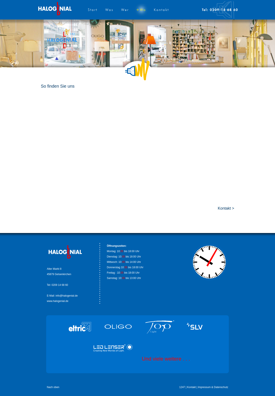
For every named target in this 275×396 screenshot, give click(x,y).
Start (93, 10)
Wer (125, 10)
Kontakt (161, 10)
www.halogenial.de (57, 301)
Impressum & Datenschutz (213, 387)
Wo (141, 10)
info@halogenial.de (67, 295)
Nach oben (53, 387)
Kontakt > (226, 208)
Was (109, 10)
